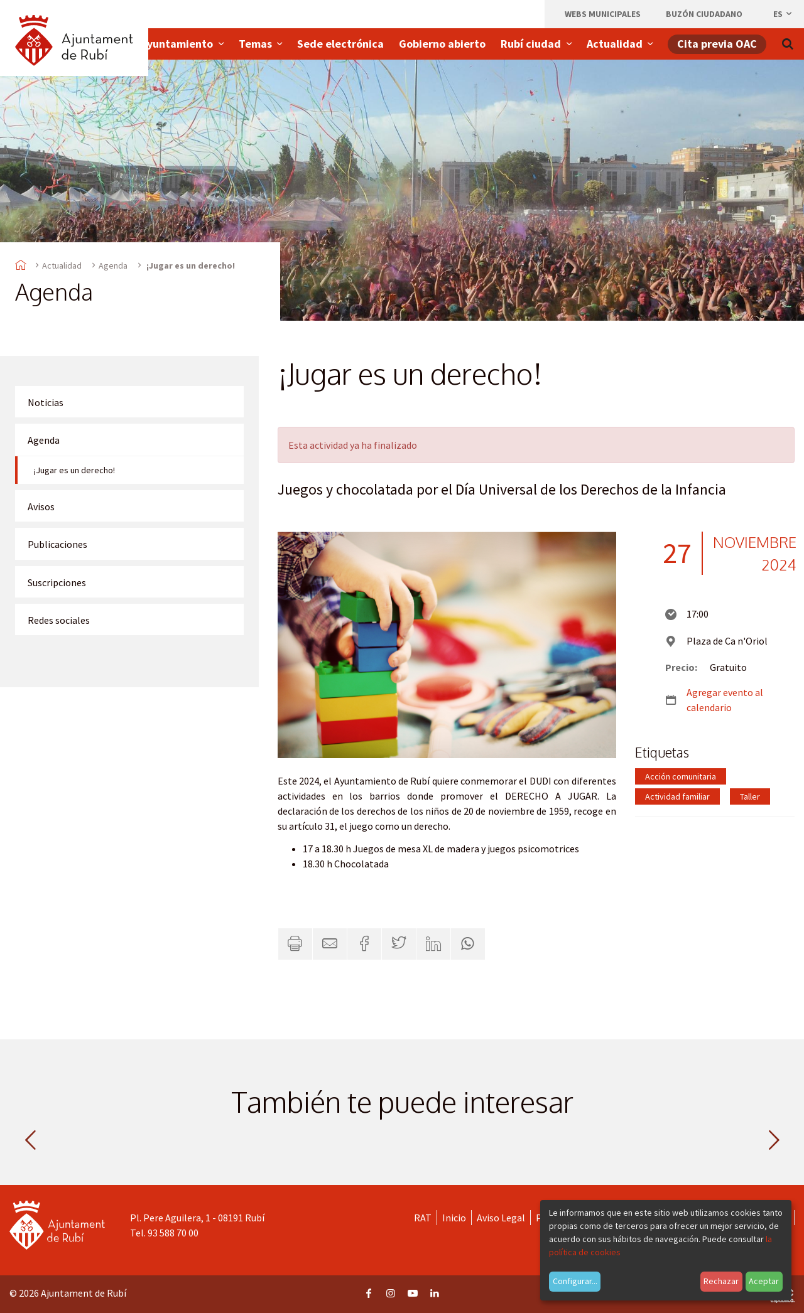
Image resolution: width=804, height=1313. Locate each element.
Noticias (45, 402)
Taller (750, 796)
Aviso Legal (501, 1217)
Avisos (41, 506)
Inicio (454, 1217)
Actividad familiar (677, 796)
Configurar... (575, 1281)
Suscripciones (57, 582)
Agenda (113, 265)
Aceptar (764, 1281)
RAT (423, 1217)
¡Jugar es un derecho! (74, 470)
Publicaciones (57, 544)
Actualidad (62, 265)
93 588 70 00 (173, 1232)
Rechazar (721, 1281)
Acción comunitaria (680, 776)
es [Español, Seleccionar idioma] (783, 13)
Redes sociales (59, 620)
